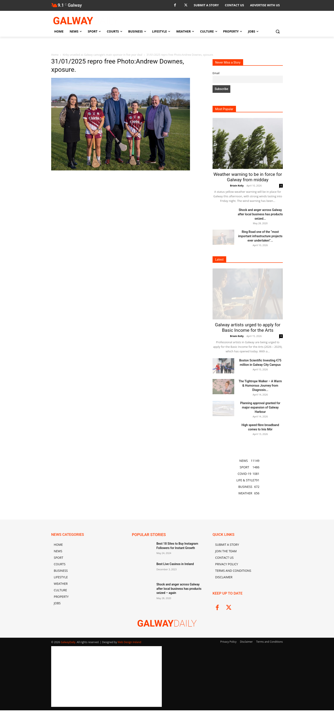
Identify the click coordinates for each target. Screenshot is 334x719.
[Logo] (86, 20)
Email (216, 73)
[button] (277, 31)
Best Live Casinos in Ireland (175, 564)
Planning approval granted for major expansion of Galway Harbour (260, 407)
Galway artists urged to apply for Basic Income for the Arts (247, 327)
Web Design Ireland (129, 642)
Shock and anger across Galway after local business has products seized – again (178, 589)
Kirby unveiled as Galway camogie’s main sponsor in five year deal (102, 55)
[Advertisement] (126, 203)
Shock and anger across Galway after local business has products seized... (260, 214)
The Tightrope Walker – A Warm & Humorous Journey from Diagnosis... (260, 385)
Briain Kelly (237, 185)
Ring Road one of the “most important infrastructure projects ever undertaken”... (260, 236)
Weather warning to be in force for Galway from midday (247, 177)
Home (55, 55)
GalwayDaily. (69, 642)
